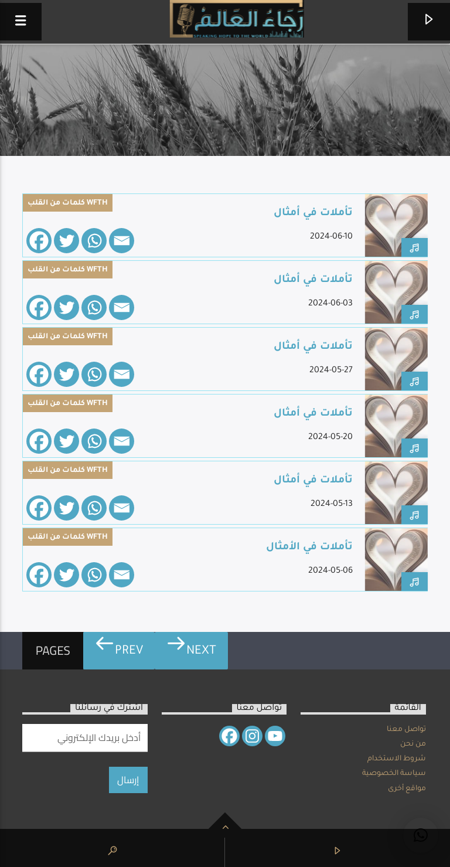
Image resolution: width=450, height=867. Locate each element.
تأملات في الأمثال (309, 547)
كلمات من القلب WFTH (68, 203)
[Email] (121, 240)
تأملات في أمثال (313, 213)
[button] (420, 835)
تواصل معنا (406, 730)
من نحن (413, 744)
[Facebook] (39, 240)
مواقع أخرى (407, 789)
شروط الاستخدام (396, 759)
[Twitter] (66, 240)
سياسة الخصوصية (394, 774)
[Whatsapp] (94, 240)
